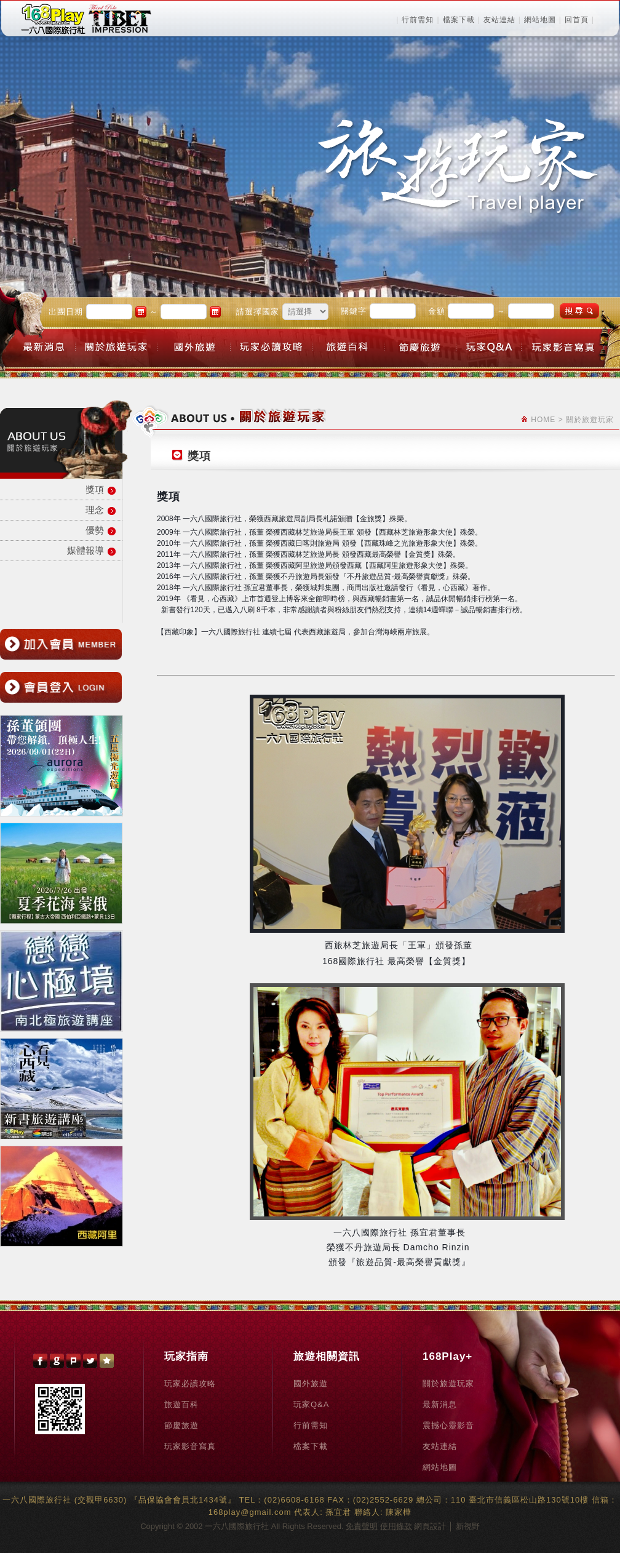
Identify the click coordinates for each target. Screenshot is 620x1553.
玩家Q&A (311, 1404)
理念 (94, 510)
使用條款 (396, 1526)
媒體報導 (85, 550)
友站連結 (499, 19)
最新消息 (440, 1404)
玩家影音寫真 (190, 1446)
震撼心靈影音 (448, 1425)
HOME (543, 419)
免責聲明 (362, 1526)
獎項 (94, 489)
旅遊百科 (181, 1404)
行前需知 (418, 19)
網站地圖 (540, 19)
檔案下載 (459, 19)
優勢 (94, 530)
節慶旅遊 (181, 1425)
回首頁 (577, 19)
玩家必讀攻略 (190, 1383)
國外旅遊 (310, 1383)
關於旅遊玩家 (448, 1383)
